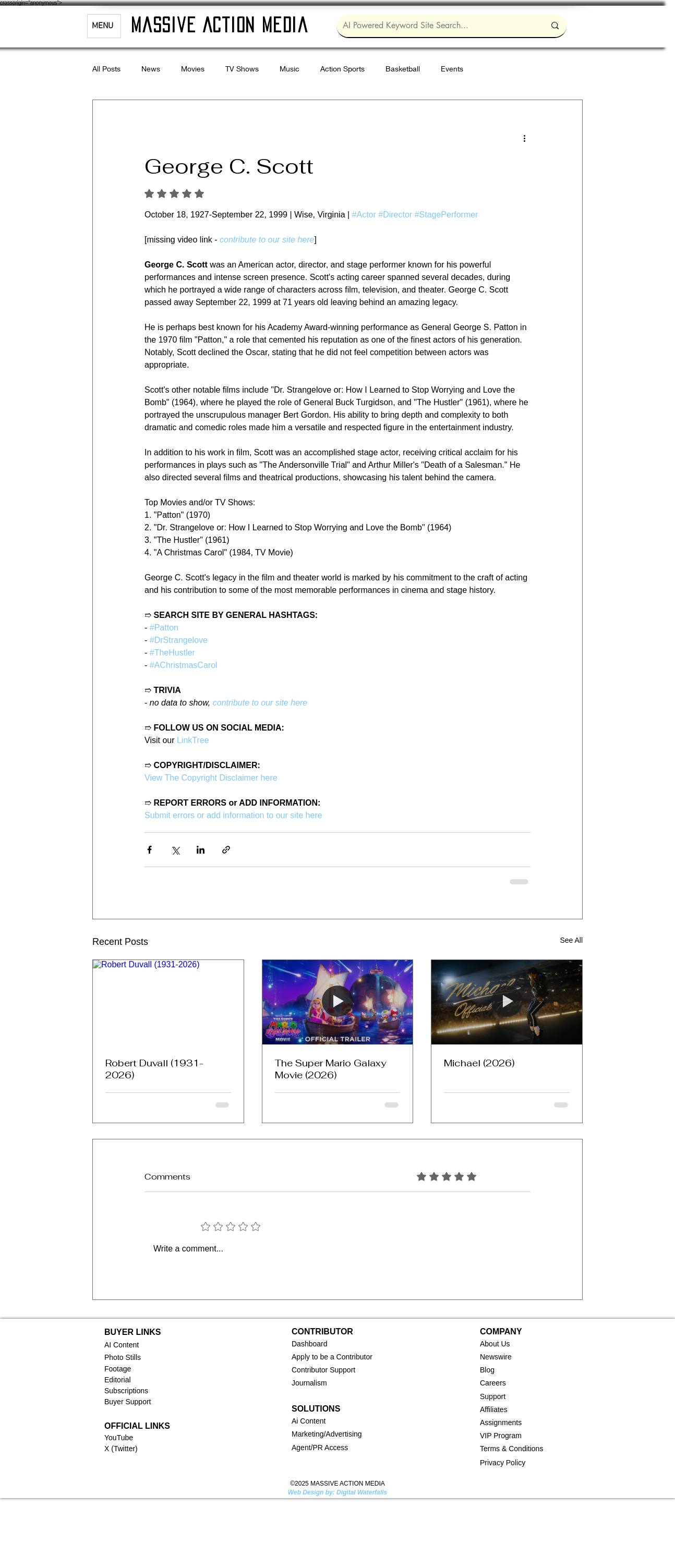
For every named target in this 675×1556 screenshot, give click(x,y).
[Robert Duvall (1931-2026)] (168, 1002)
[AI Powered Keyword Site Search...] (436, 25)
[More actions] (524, 137)
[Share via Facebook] (149, 850)
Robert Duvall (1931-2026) (154, 1069)
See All (571, 940)
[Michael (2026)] (506, 1002)
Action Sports (342, 68)
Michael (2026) (479, 1063)
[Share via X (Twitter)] (175, 850)
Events (452, 68)
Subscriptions (126, 1391)
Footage (117, 1369)
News (150, 68)
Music (289, 68)
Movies (192, 68)
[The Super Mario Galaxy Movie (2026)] (337, 1002)
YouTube (118, 1437)
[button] (310, 1344)
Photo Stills (122, 1357)
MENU (102, 26)
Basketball (402, 68)
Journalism (309, 1383)
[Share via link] (226, 850)
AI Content (121, 1345)
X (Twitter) (121, 1448)
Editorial (117, 1380)
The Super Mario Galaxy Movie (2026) (330, 1069)
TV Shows (242, 68)
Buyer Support (127, 1401)
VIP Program (501, 1435)
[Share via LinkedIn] (201, 850)
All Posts (106, 68)
